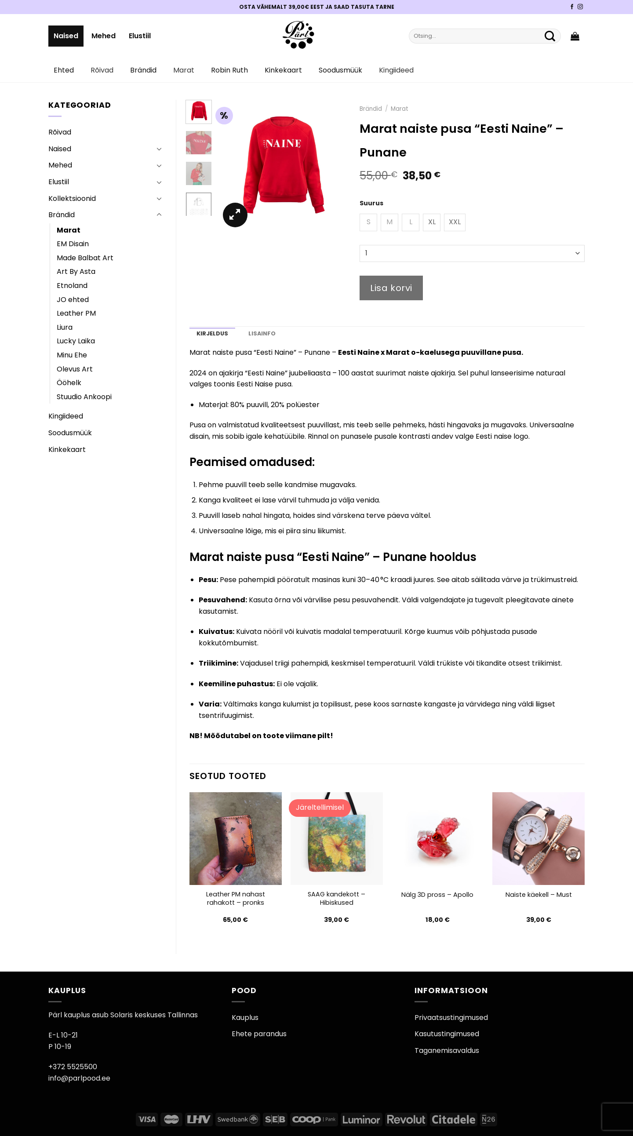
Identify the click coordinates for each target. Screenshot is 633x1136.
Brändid (143, 70)
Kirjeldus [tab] (212, 333)
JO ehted (73, 300)
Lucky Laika (76, 341)
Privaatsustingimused (451, 1017)
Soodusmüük (340, 70)
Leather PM (76, 313)
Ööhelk (69, 383)
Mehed (103, 36)
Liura (65, 327)
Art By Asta (76, 271)
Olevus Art (75, 369)
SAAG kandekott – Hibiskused (336, 898)
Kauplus (245, 1017)
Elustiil (140, 36)
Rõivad (102, 70)
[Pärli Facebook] (572, 7)
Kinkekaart (283, 70)
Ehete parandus (259, 1034)
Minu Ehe (72, 355)
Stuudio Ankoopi (84, 397)
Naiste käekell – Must (539, 895)
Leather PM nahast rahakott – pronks (235, 898)
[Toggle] (159, 148)
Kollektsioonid (72, 198)
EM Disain (73, 244)
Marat (183, 70)
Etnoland (72, 285)
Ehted (64, 70)
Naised (66, 36)
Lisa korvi (391, 288)
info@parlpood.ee (79, 1078)
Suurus (371, 203)
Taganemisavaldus (447, 1050)
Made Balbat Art (85, 258)
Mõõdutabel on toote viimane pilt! (268, 736)
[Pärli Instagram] (580, 7)
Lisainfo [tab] (262, 333)
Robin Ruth (229, 70)
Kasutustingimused (447, 1034)
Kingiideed (396, 70)
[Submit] (550, 36)
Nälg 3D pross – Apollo (437, 895)
